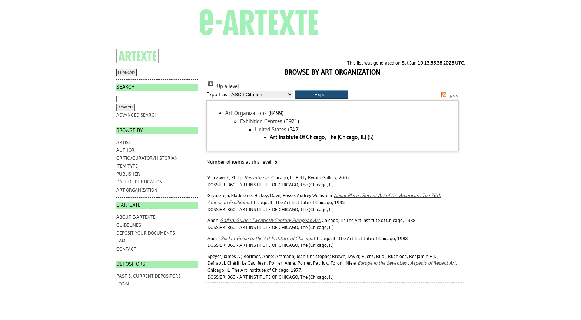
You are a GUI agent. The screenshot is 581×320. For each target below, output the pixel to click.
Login (122, 284)
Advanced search (137, 115)
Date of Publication (139, 182)
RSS (449, 97)
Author (125, 150)
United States (270, 129)
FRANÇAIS (126, 72)
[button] (321, 94)
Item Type (127, 166)
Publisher (128, 174)
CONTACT (126, 249)
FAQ (120, 241)
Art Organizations (246, 113)
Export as (216, 94)
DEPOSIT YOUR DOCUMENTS (145, 233)
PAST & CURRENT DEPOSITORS (148, 276)
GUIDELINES (128, 225)
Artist (123, 142)
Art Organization (136, 190)
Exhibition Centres (261, 121)
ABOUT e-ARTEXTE (136, 217)
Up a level (222, 86)
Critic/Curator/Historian (147, 158)
